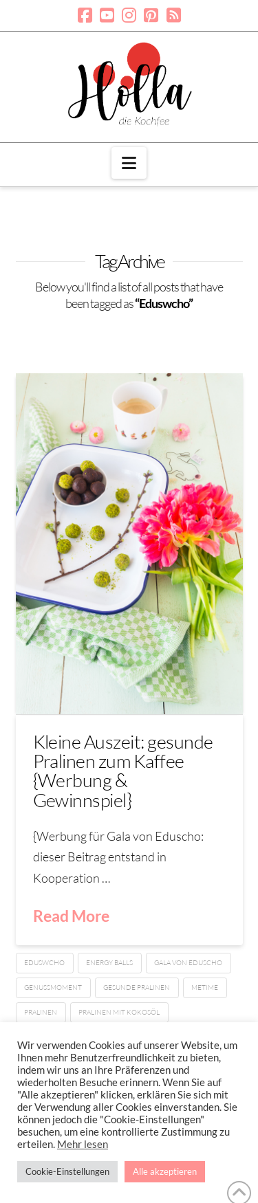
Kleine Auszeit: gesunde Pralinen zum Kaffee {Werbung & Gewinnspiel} (123, 770)
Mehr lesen (82, 1144)
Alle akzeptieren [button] (165, 1171)
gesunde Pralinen (136, 987)
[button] (129, 163)
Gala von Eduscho (188, 962)
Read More (71, 915)
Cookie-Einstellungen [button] (67, 1171)
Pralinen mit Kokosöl (119, 1012)
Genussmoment (53, 987)
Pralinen (40, 1012)
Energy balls (109, 962)
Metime (204, 987)
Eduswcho (44, 962)
